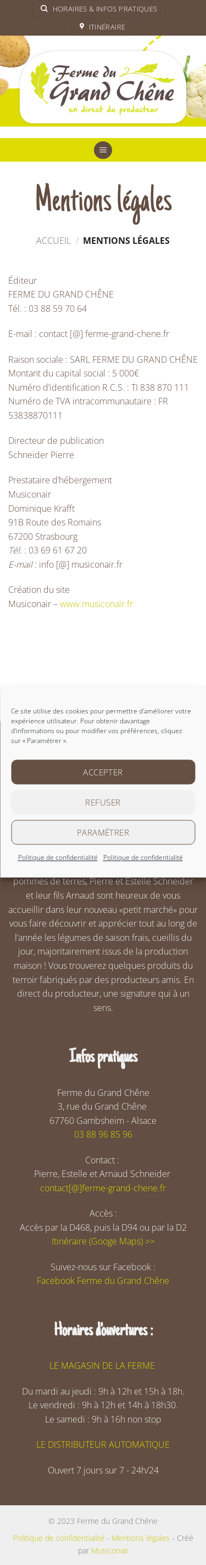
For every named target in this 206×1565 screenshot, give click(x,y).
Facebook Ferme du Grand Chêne (103, 1281)
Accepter (103, 772)
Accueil (53, 241)
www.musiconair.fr (96, 604)
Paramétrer (103, 832)
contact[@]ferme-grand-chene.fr (103, 1188)
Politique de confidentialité (58, 857)
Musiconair (110, 1550)
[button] (103, 150)
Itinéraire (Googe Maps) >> (103, 1241)
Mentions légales (141, 1538)
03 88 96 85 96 (103, 1134)
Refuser (102, 802)
